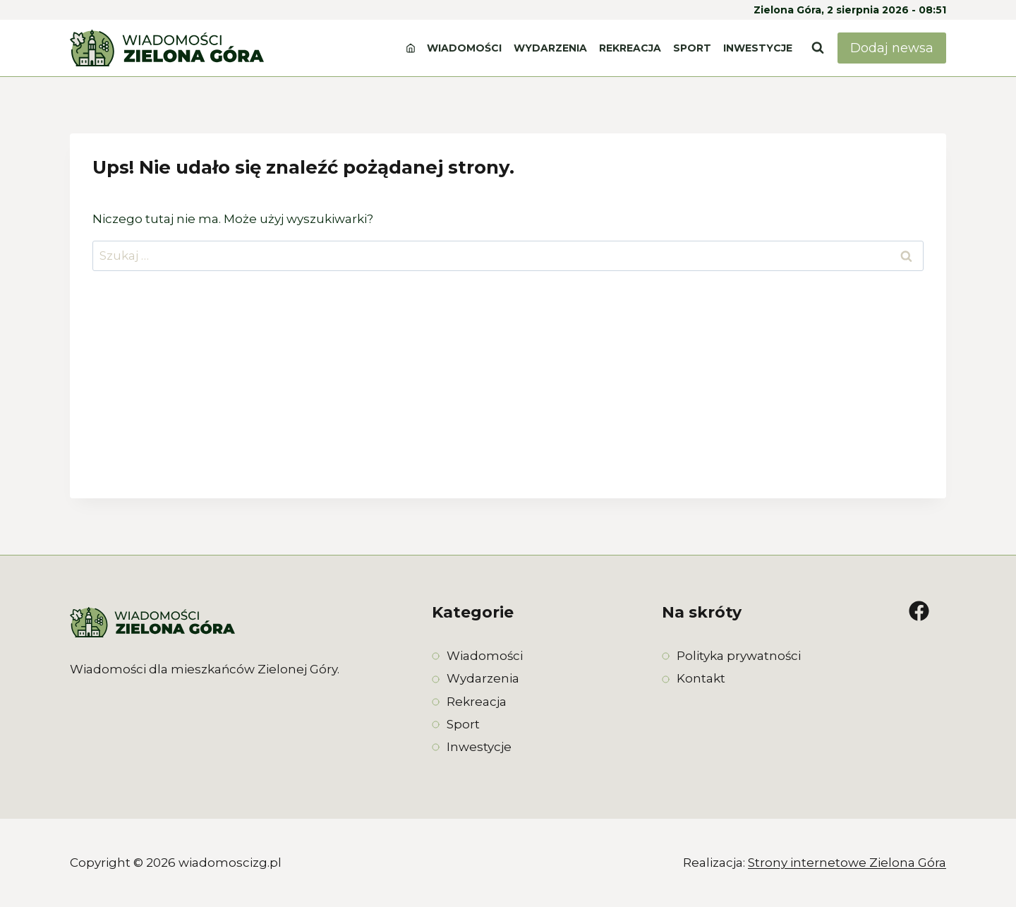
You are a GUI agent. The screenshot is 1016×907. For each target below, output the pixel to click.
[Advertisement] (508, 399)
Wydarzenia (550, 48)
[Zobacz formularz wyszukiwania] (817, 48)
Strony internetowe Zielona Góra (847, 862)
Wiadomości (464, 48)
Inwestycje (757, 48)
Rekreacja (630, 48)
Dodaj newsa (891, 48)
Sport (692, 48)
